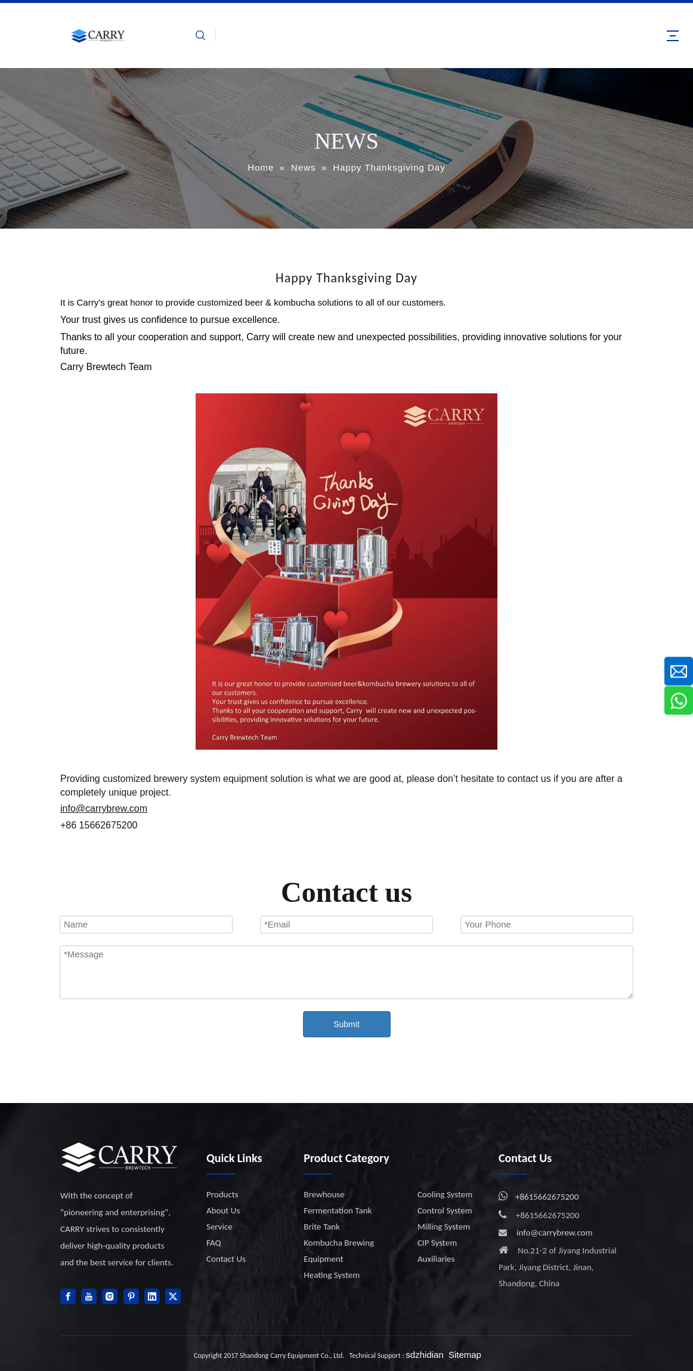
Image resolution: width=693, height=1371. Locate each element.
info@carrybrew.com (554, 1232)
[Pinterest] (131, 1296)
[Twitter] (173, 1296)
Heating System (332, 1275)
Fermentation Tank (338, 1210)
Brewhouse (324, 1194)
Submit (346, 1024)
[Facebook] (68, 1296)
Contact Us (226, 1258)
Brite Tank (322, 1226)
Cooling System (444, 1194)
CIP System (437, 1242)
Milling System (443, 1226)
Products (222, 1194)
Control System (444, 1210)
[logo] (120, 1157)
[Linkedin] (152, 1296)
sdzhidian (424, 1355)
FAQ (213, 1242)
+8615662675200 (546, 1196)
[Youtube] (89, 1296)
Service (219, 1226)
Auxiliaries (436, 1258)
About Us (223, 1210)
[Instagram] (109, 1296)
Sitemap (464, 1355)
